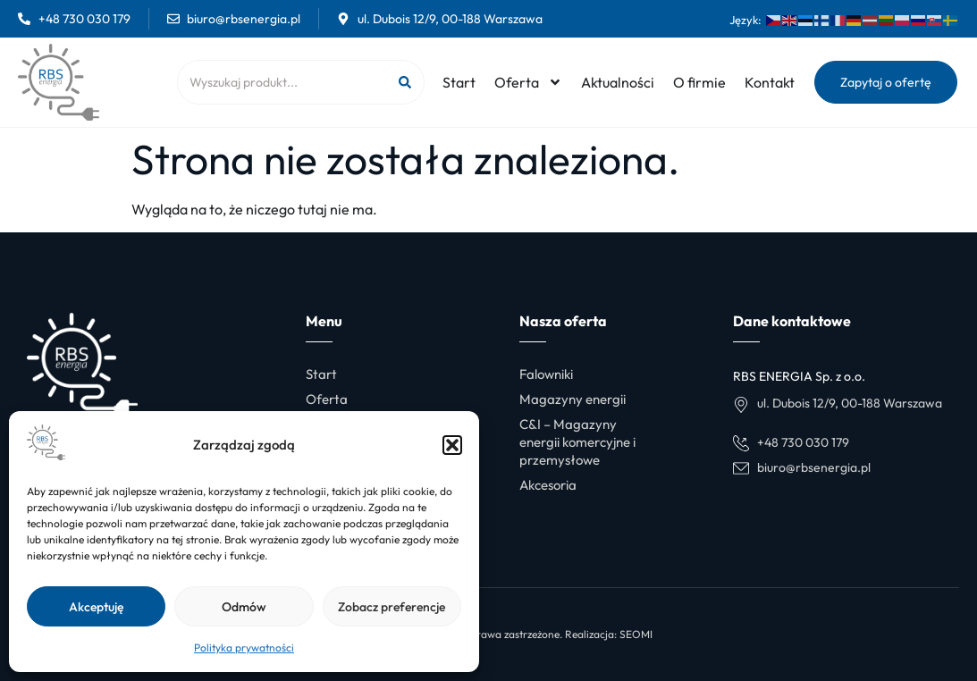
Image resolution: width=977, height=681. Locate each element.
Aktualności (617, 82)
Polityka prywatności (244, 647)
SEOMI (636, 634)
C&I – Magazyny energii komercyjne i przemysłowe (577, 442)
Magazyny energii (572, 399)
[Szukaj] (404, 82)
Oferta (528, 82)
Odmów (244, 607)
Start (459, 82)
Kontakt (770, 82)
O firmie (699, 82)
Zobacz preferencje (391, 607)
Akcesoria (548, 484)
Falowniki (546, 374)
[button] (452, 445)
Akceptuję (96, 607)
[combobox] (280, 82)
